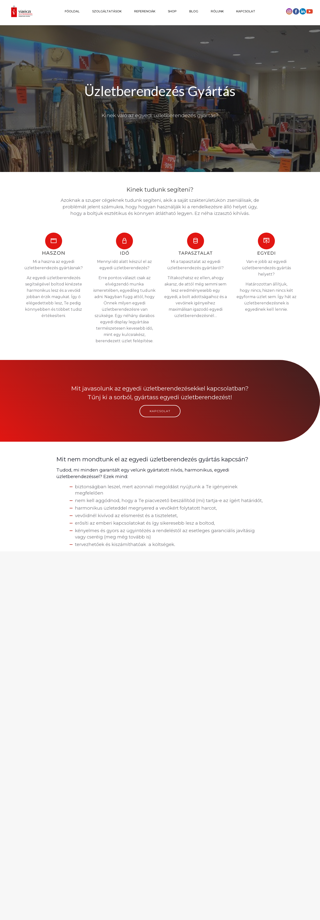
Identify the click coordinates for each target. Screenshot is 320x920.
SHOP (172, 11)
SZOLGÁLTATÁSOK (107, 11)
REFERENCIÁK (144, 11)
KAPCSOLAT (245, 11)
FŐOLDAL (72, 11)
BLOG (193, 11)
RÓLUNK (217, 11)
